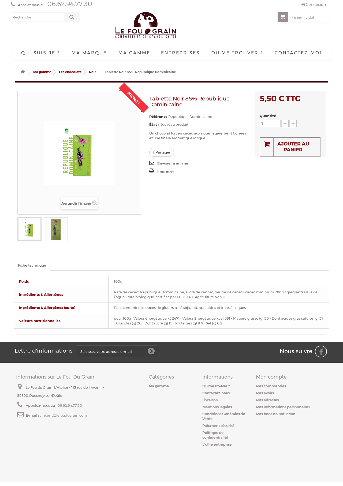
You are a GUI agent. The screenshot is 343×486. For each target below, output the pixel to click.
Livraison (210, 400)
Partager (161, 152)
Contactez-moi (298, 52)
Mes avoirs (265, 393)
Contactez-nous (216, 393)
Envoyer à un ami (172, 163)
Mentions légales (217, 407)
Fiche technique (32, 265)
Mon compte (271, 377)
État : (154, 124)
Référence (158, 116)
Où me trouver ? (237, 52)
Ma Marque (89, 52)
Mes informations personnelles (283, 407)
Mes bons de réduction (275, 414)
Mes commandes (271, 386)
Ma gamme (134, 52)
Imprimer (165, 171)
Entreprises (180, 52)
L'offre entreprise (217, 444)
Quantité (268, 116)
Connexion (313, 4)
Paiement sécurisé (218, 425)
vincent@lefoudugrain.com (63, 415)
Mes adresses (267, 400)
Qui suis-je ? (40, 52)
